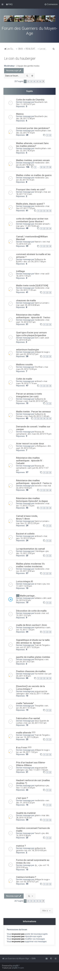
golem (37, 815)
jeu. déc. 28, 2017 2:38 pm (32, 117)
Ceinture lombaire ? (26, 877)
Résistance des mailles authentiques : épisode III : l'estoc (33, 316)
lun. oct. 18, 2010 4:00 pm (35, 850)
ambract (38, 381)
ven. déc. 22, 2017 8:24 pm (33, 149)
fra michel (39, 674)
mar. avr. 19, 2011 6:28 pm (27, 737)
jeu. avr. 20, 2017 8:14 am (32, 179)
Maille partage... (28, 595)
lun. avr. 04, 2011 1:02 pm (27, 752)
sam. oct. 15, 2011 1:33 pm (33, 628)
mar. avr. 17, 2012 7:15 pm (33, 504)
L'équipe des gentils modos (27, 66)
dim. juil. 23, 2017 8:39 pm (33, 164)
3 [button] (31, 81)
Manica (19, 113)
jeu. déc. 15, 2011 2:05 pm (32, 552)
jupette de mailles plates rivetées (33, 657)
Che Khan (39, 367)
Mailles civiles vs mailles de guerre (33, 175)
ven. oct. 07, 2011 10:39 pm (27, 647)
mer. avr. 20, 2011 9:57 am (35, 723)
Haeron (38, 242)
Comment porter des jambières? (33, 128)
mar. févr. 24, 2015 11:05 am (33, 289)
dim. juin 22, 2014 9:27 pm (27, 354)
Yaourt (37, 833)
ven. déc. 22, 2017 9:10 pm (33, 132)
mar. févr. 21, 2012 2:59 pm (27, 523)
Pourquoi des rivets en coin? (30, 189)
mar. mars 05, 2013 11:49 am (36, 416)
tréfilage (20, 271)
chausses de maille (26, 300)
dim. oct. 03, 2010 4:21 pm (27, 882)
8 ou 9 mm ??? (23, 747)
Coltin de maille (24, 378)
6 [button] (40, 81)
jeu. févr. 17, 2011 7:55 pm (37, 770)
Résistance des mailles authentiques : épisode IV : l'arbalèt (29, 460)
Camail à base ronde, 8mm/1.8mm (27, 517)
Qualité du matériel (26, 813)
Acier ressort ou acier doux (30, 443)
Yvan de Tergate (42, 645)
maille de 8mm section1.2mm (31, 625)
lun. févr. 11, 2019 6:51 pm (32, 103)
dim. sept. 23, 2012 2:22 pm (33, 447)
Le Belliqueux (40, 446)
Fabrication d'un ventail (28, 718)
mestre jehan (40, 131)
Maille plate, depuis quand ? (30, 203)
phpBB (15, 966)
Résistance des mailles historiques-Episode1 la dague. (32, 499)
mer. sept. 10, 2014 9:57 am (33, 321)
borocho (38, 486)
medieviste (39, 163)
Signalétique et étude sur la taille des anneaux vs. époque (33, 641)
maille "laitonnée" (25, 703)
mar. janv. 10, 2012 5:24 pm (32, 537)
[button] (43, 81)
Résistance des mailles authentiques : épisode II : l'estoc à (33, 482)
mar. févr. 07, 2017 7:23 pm (33, 207)
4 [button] (34, 81)
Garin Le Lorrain (41, 303)
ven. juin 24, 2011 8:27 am (32, 660)
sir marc (38, 584)
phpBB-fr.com (18, 968)
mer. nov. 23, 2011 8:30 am (33, 570)
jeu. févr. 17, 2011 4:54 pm (32, 786)
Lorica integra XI (24, 581)
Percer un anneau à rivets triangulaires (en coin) (29, 395)
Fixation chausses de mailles (31, 671)
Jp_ (36, 865)
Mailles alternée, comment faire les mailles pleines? (32, 144)
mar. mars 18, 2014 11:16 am (32, 382)
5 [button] (37, 81)
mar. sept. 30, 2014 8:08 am (28, 305)
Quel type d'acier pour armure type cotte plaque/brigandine (31, 334)
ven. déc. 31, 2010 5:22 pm (32, 801)
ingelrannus (40, 627)
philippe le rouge (42, 352)
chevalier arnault (42, 224)
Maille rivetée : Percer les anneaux (33, 411)
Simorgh (38, 192)
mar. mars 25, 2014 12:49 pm (32, 368)
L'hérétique (39, 551)
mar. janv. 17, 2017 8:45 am (27, 226)
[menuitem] (9, 4)
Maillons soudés (24, 364)
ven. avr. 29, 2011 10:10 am (32, 707)
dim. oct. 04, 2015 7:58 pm (35, 262)
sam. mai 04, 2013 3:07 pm (35, 401)
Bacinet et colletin (25, 533)
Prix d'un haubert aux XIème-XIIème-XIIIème (30, 764)
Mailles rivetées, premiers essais (33, 160)
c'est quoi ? (22, 798)
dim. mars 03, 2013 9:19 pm (39, 434)
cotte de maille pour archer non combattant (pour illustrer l (32, 220)
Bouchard (39, 102)
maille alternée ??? (25, 732)
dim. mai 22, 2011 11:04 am (37, 694)
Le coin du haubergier (20, 58)
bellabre (38, 598)
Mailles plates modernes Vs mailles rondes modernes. (30, 565)
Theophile (39, 706)
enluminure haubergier (27, 349)
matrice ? (21, 845)
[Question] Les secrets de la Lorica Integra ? (30, 687)
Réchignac (39, 659)
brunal (37, 613)
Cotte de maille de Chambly (30, 99)
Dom (37, 338)
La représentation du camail (30, 548)
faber (37, 274)
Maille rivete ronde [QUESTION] (32, 285)
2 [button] (28, 81)
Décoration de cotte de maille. (31, 610)
